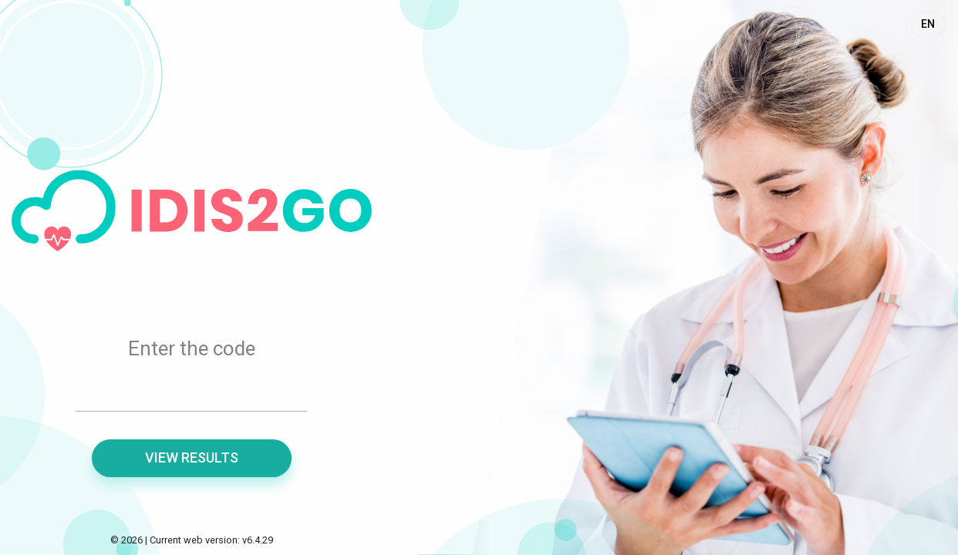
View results (191, 457)
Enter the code (191, 348)
